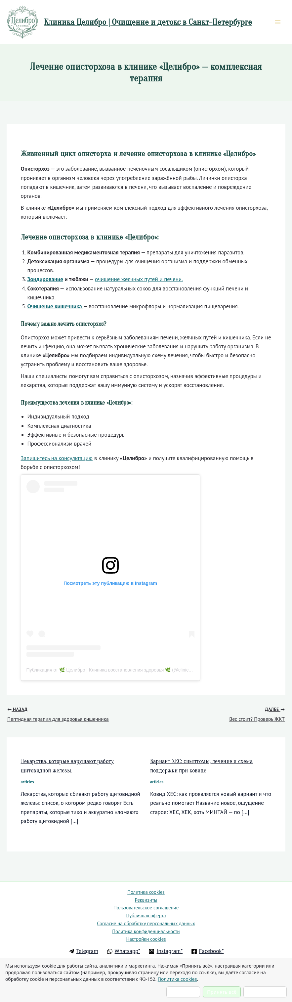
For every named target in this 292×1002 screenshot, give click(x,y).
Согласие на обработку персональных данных (146, 921)
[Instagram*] (165, 951)
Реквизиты (146, 895)
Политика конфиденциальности (145, 930)
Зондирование (45, 280)
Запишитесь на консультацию (57, 459)
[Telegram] (83, 951)
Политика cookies (146, 886)
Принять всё (221, 991)
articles (27, 783)
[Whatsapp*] (123, 951)
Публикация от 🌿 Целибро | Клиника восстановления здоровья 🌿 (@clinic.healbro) (116, 671)
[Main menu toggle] (278, 22)
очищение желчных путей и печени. (139, 280)
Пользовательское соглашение (146, 904)
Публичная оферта (146, 912)
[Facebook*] (207, 951)
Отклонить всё (265, 991)
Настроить (183, 991)
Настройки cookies (146, 938)
